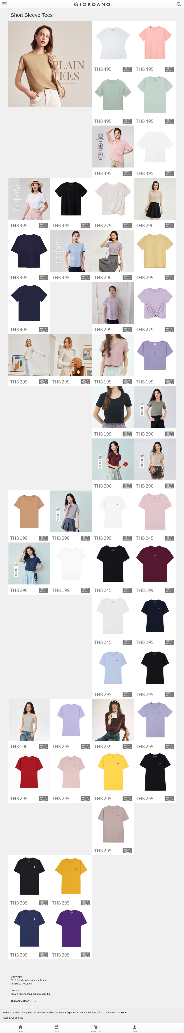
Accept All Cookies (13, 1017)
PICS (124, 1012)
